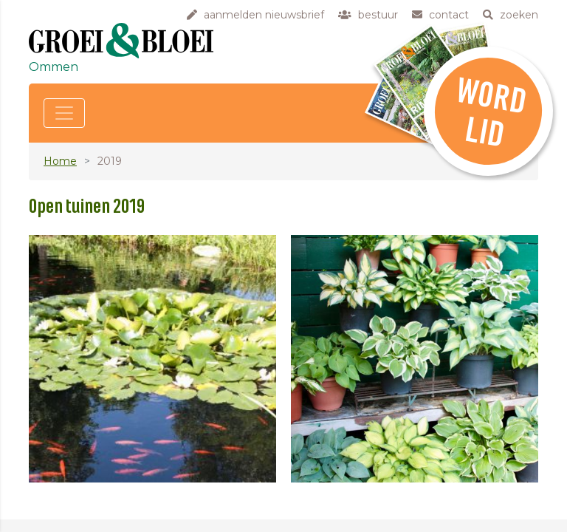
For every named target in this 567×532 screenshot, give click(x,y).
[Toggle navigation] (64, 113)
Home (60, 161)
